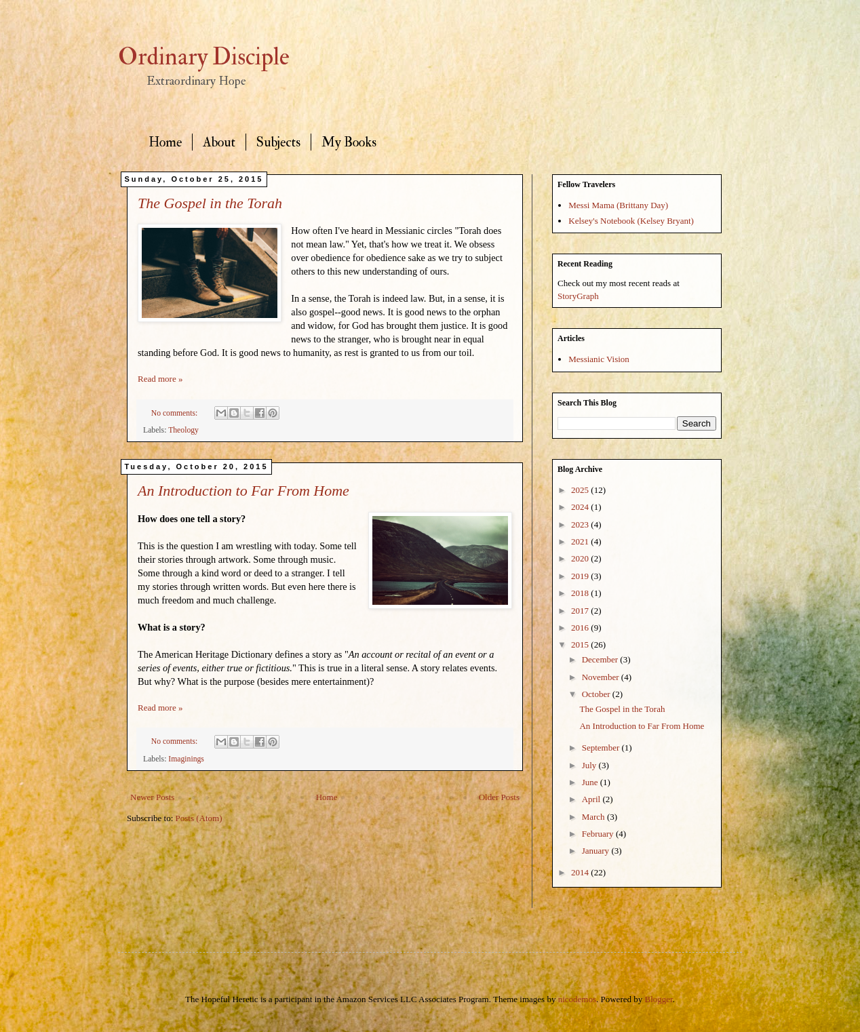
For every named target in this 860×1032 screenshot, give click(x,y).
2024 (581, 507)
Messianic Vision (598, 359)
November (601, 677)
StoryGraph (578, 296)
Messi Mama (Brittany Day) (618, 205)
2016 (581, 627)
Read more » (160, 379)
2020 (581, 558)
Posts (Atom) (199, 818)
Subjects (278, 142)
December (601, 659)
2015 (581, 644)
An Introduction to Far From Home (243, 490)
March (594, 817)
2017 (581, 611)
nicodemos (577, 999)
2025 (581, 490)
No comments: (175, 413)
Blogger (659, 999)
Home (165, 142)
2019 (581, 576)
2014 (581, 872)
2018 (581, 593)
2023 (581, 524)
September (602, 747)
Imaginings (186, 759)
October (597, 694)
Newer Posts (152, 797)
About (219, 142)
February (599, 834)
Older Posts (499, 797)
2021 (581, 541)
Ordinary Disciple (204, 57)
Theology (183, 430)
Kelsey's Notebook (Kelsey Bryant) (631, 221)
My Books (348, 142)
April (592, 799)
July (590, 765)
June (591, 782)
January (597, 851)
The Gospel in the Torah (210, 203)
